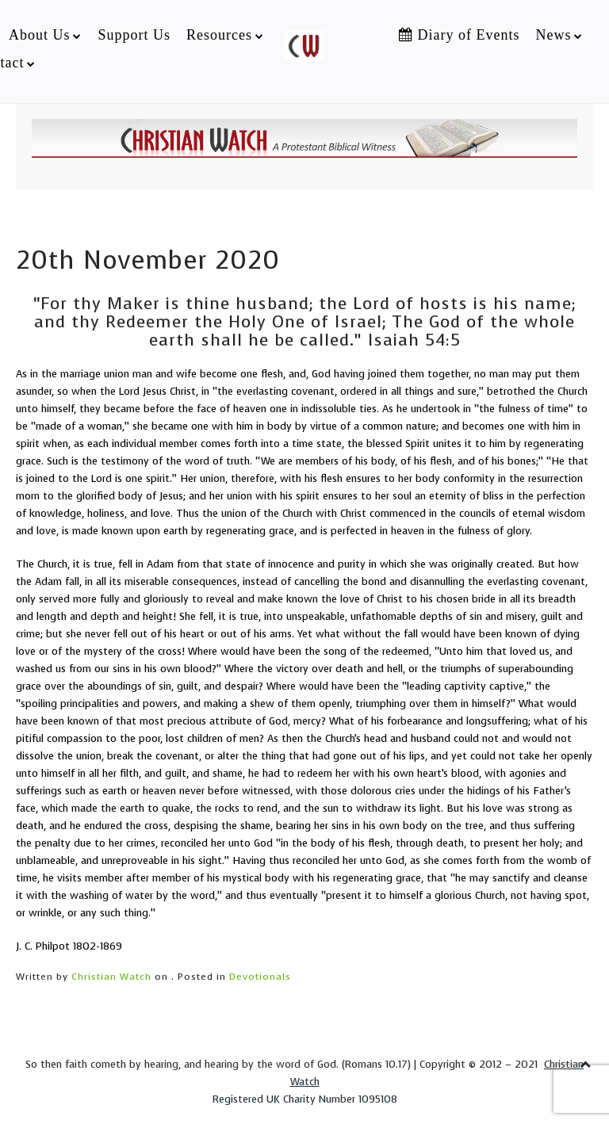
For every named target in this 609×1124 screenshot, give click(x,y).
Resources (219, 35)
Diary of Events (459, 35)
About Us (40, 35)
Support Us (134, 35)
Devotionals (260, 976)
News (553, 35)
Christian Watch (111, 976)
